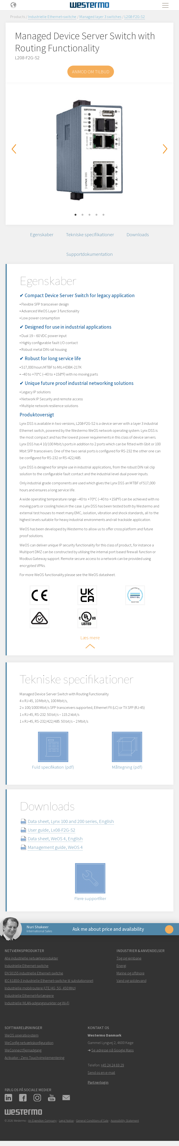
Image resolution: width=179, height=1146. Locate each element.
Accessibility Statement (125, 1121)
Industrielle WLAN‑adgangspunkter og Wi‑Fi (37, 1003)
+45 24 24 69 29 (112, 1065)
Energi (121, 965)
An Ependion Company (42, 1121)
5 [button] (103, 215)
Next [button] (165, 149)
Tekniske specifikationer (90, 234)
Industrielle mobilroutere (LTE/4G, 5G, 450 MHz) (40, 988)
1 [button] (75, 215)
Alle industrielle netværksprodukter (31, 958)
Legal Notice (66, 1121)
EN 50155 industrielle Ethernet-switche (34, 973)
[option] (89, 150)
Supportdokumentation (89, 254)
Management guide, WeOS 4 (55, 847)
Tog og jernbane (129, 958)
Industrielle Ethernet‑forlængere (29, 995)
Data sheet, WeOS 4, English (55, 838)
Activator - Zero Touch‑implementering (34, 1057)
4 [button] (96, 215)
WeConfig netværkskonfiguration (29, 1042)
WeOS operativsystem (21, 1035)
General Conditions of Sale (92, 1121)
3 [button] (89, 215)
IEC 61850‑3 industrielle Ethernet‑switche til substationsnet (49, 980)
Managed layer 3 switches (100, 16)
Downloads (138, 234)
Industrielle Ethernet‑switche (52, 16)
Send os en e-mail (101, 1072)
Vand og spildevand (131, 980)
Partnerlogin (98, 1082)
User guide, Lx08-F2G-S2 (51, 830)
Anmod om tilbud (90, 71)
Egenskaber (41, 234)
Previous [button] (13, 149)
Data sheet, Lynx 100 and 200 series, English (71, 821)
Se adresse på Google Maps (112, 1050)
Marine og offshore (131, 973)
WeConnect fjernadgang (23, 1050)
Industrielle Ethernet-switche (26, 965)
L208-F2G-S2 (134, 16)
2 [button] (82, 215)
